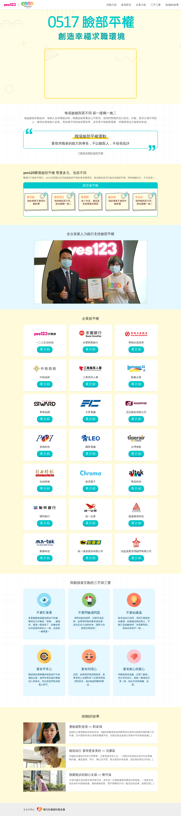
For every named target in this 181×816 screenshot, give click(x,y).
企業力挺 (141, 4)
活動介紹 (111, 4)
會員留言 (126, 4)
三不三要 (156, 4)
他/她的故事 (172, 4)
